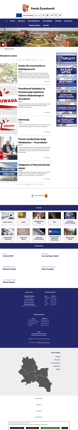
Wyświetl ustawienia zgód (32, 427)
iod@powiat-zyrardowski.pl (43, 340)
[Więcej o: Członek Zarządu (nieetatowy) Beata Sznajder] (56, 266)
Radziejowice (56, 364)
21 (26, 57)
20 (24, 57)
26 (37, 57)
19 (21, 57)
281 (42, 57)
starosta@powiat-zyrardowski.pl (39, 331)
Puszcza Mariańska (55, 361)
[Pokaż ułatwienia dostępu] (56, 13)
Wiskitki (58, 368)
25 (35, 57)
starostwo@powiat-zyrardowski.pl (39, 332)
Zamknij (64, 427)
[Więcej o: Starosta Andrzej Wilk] (17, 253)
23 (30, 57)
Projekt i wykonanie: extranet (39, 420)
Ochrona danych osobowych (17, 427)
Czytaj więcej (47, 79)
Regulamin (39, 402)
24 (33, 57)
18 (19, 57)
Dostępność (39, 408)
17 (17, 57)
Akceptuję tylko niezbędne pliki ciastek (50, 427)
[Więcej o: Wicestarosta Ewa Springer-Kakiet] (56, 253)
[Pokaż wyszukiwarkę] (60, 13)
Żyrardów (57, 354)
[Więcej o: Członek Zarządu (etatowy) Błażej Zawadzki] (17, 266)
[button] (3, 45)
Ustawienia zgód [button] (39, 414)
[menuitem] (6, 18)
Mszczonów (57, 358)
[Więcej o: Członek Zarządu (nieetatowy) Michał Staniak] (17, 279)
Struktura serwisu (39, 396)
